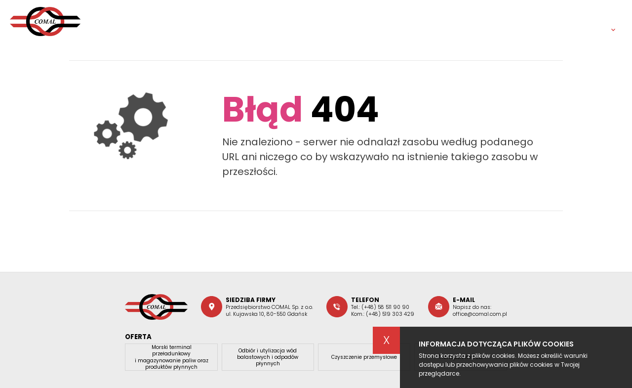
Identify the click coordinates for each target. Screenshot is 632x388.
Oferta (361, 21)
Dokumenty (491, 21)
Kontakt (552, 21)
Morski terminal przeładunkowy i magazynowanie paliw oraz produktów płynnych (171, 357)
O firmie (310, 21)
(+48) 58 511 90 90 (385, 307)
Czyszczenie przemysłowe (364, 357)
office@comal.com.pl (480, 314)
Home (262, 21)
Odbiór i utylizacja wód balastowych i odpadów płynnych (267, 357)
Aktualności (422, 21)
